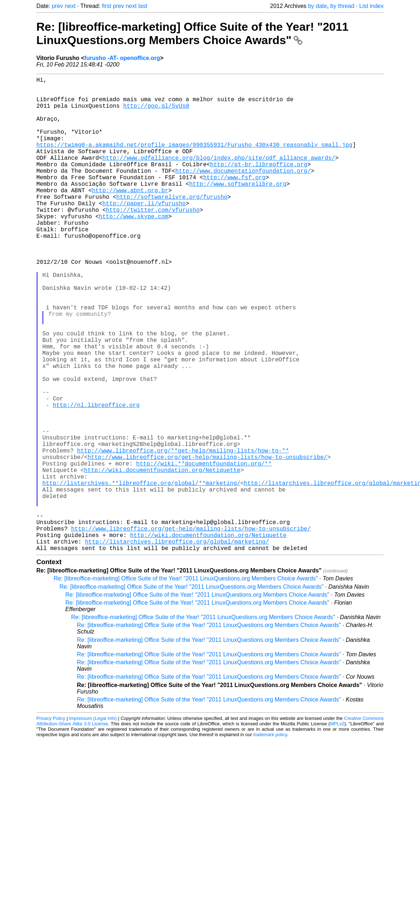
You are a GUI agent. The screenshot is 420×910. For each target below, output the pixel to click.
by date (317, 6)
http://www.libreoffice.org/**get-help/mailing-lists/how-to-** (183, 534)
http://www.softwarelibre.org (238, 208)
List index (371, 6)
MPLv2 (337, 829)
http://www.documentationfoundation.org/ (243, 192)
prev (57, 6)
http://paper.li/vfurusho (144, 232)
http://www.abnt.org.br (130, 216)
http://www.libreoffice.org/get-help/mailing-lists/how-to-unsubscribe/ (207, 542)
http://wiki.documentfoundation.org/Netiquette (162, 558)
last (142, 6)
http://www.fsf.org (234, 200)
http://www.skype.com (133, 248)
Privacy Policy (51, 824)
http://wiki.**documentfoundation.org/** (203, 550)
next (70, 6)
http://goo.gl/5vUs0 (156, 113)
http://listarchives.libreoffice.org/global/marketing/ (177, 645)
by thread (342, 6)
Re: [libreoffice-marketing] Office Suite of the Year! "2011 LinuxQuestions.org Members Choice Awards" (193, 33)
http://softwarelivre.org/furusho (171, 224)
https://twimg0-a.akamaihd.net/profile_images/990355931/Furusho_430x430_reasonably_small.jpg (195, 160)
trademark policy (270, 840)
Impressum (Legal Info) (93, 824)
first (106, 6)
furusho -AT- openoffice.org (122, 58)
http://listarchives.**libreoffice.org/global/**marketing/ (141, 574)
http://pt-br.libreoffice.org (258, 184)
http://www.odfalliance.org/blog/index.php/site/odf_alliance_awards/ (218, 176)
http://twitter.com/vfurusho (153, 240)
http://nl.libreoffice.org (96, 478)
